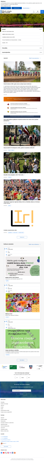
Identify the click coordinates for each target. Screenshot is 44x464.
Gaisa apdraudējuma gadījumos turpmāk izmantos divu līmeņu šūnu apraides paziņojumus (21, 120)
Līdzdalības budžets (4, 429)
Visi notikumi (22, 360)
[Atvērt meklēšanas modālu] (33, 12)
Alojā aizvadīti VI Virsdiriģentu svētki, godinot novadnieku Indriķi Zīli (19, 147)
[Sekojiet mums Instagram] (8, 453)
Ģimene (7, 317)
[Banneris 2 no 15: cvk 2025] (13, 367)
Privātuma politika (4, 419)
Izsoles (2, 408)
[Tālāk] (42, 367)
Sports (9, 205)
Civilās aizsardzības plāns (5, 425)
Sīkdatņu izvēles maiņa (4, 430)
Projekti (2, 407)
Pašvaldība (2, 402)
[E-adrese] (3, 443)
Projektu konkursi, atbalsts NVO (6, 412)
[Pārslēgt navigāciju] (42, 12)
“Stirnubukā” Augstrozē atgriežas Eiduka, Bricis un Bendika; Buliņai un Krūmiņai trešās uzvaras (22, 202)
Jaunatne (10, 177)
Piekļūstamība (3, 421)
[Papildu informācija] (5, 443)
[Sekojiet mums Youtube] (3, 452)
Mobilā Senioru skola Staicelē (12, 277)
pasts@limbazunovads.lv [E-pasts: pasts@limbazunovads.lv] (6, 439)
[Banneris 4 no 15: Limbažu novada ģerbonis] (31, 367)
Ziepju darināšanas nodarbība (12, 350)
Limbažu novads (21, 232)
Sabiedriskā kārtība (4, 424)
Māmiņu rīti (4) (8, 313)
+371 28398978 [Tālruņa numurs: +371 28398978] (5, 438)
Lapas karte (3, 427)
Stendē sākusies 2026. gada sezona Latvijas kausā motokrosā (17, 84)
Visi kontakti (6, 446)
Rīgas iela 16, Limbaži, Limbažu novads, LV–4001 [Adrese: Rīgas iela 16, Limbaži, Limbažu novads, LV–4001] (10, 441)
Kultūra (13, 150)
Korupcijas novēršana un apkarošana (7, 422)
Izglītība (7, 280)
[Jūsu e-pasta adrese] (21, 391)
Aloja (9, 150)
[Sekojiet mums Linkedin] (12, 453)
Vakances (2, 405)
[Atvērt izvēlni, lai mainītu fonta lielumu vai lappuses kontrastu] (37, 12)
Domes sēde (15, 232)
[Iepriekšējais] (2, 367)
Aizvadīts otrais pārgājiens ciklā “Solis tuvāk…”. (14, 174)
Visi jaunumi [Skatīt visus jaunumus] (22, 237)
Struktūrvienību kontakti (5, 410)
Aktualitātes (10, 232)
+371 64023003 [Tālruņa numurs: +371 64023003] (5, 436)
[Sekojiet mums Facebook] (1, 453)
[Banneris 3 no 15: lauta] (22, 367)
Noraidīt (6, 8)
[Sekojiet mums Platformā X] (6, 453)
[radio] (16, 377)
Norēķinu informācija (4, 403)
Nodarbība (7, 354)
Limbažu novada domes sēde (10, 230)
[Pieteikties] (22, 394)
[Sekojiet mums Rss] (14, 453)
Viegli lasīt (2, 417)
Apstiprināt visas (17, 8)
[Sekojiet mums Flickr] (10, 452)
